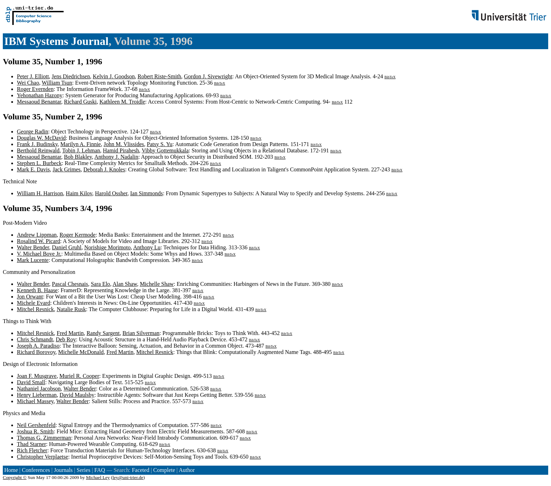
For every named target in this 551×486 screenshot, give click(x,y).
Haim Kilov (79, 193)
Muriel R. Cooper (79, 376)
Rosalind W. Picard (38, 241)
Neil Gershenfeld (36, 425)
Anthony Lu (147, 247)
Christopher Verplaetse (42, 457)
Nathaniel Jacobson (39, 389)
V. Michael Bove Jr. (39, 254)
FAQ (99, 470)
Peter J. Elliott (33, 76)
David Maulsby (76, 395)
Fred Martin (70, 333)
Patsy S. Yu (160, 144)
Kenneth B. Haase (37, 290)
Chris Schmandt (35, 339)
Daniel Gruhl (67, 247)
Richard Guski (80, 102)
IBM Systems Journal (56, 41)
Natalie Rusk (71, 309)
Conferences (36, 470)
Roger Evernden (35, 89)
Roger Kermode (77, 235)
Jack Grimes (67, 169)
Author (187, 470)
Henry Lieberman (37, 395)
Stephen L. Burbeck (39, 163)
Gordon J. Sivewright (208, 76)
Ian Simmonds (146, 193)
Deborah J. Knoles (104, 169)
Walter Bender (33, 247)
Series (83, 470)
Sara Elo (100, 284)
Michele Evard (33, 303)
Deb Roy (66, 339)
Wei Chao (28, 83)
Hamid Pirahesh (121, 150)
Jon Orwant (30, 297)
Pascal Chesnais (70, 284)
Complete (164, 470)
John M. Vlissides (124, 144)
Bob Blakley (78, 157)
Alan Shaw (124, 284)
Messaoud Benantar (39, 102)
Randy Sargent (102, 333)
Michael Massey (35, 401)
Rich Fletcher (32, 450)
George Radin (32, 131)
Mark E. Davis (33, 169)
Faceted (140, 470)
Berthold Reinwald (38, 150)
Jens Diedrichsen (71, 76)
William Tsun (57, 83)
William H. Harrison (40, 193)
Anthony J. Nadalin (116, 157)
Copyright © (15, 477)
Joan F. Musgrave (37, 376)
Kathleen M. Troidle (122, 102)
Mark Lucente (32, 260)
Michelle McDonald (81, 352)
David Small (31, 382)
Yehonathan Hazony (39, 95)
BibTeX (390, 77)
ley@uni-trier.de (127, 477)
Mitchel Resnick (35, 309)
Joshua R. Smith (35, 431)
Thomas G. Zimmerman (44, 438)
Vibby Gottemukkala (165, 150)
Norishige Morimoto (107, 247)
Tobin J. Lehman (81, 150)
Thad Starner (31, 444)
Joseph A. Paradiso (38, 346)
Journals (63, 470)
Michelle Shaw (157, 284)
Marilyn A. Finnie (80, 144)
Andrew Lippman (37, 235)
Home (11, 470)
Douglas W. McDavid (41, 138)
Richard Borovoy (36, 352)
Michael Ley (98, 477)
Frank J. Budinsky (37, 144)
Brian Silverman (141, 333)
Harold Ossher (111, 193)
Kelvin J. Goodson (114, 76)
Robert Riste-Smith (159, 76)
